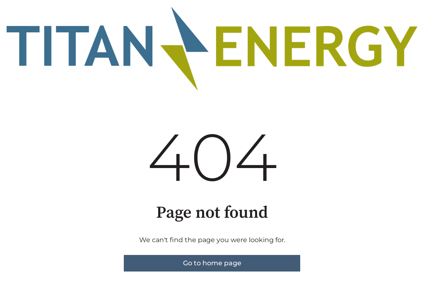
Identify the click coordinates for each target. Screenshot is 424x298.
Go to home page (212, 263)
